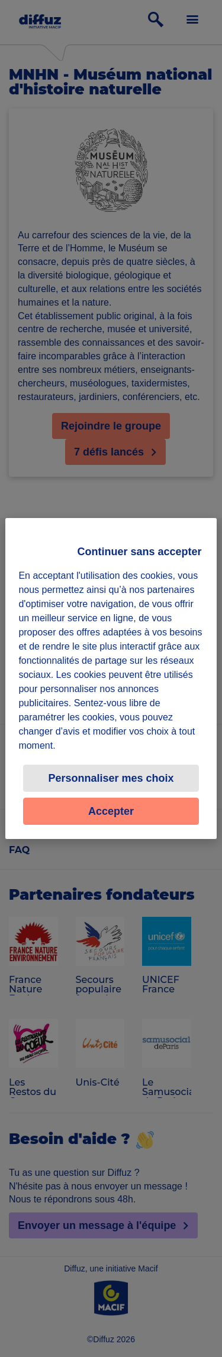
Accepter (111, 811)
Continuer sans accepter (140, 552)
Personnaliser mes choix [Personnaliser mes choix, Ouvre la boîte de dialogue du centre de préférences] (110, 778)
